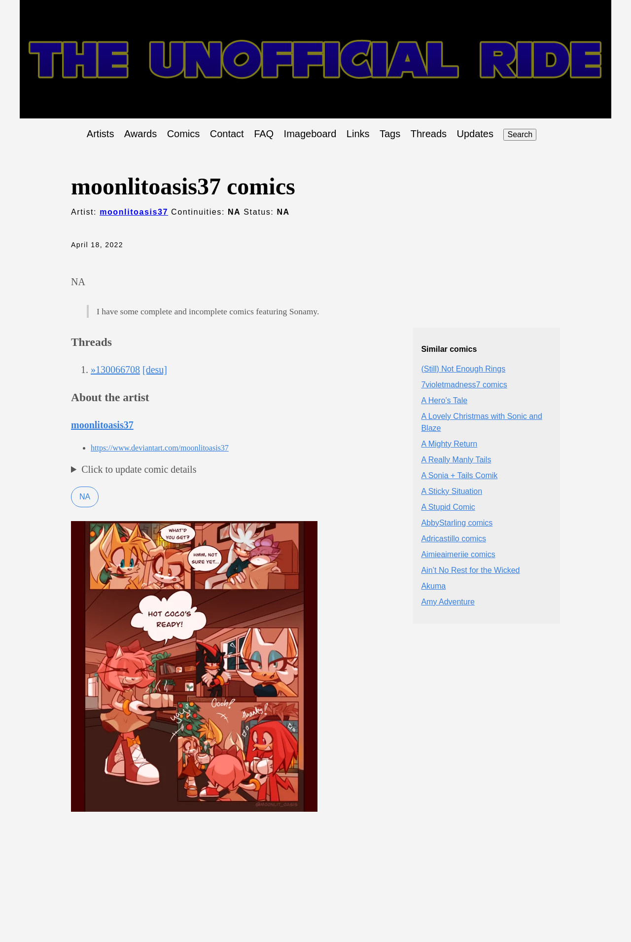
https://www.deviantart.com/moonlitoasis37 (160, 448)
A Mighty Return (449, 444)
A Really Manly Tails (456, 459)
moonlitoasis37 (134, 212)
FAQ (264, 133)
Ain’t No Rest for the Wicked (470, 570)
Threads (429, 133)
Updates (475, 133)
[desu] (154, 369)
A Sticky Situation (451, 491)
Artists (100, 133)
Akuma (433, 586)
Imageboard (310, 133)
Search (519, 134)
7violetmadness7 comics (464, 384)
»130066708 (115, 369)
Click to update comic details (138, 469)
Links (358, 133)
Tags (390, 133)
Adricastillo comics (453, 538)
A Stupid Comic (448, 507)
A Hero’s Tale (444, 400)
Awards (140, 133)
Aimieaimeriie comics (458, 554)
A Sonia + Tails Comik (459, 475)
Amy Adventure (448, 602)
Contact (227, 133)
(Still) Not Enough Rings (463, 369)
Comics (183, 133)
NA (84, 496)
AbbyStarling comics (456, 523)
